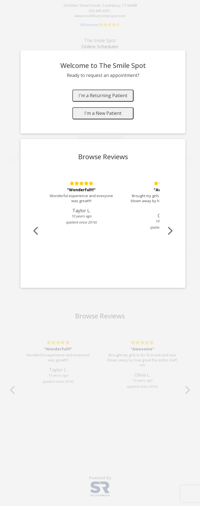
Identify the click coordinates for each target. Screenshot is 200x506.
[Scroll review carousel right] (169, 231)
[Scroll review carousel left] (36, 231)
